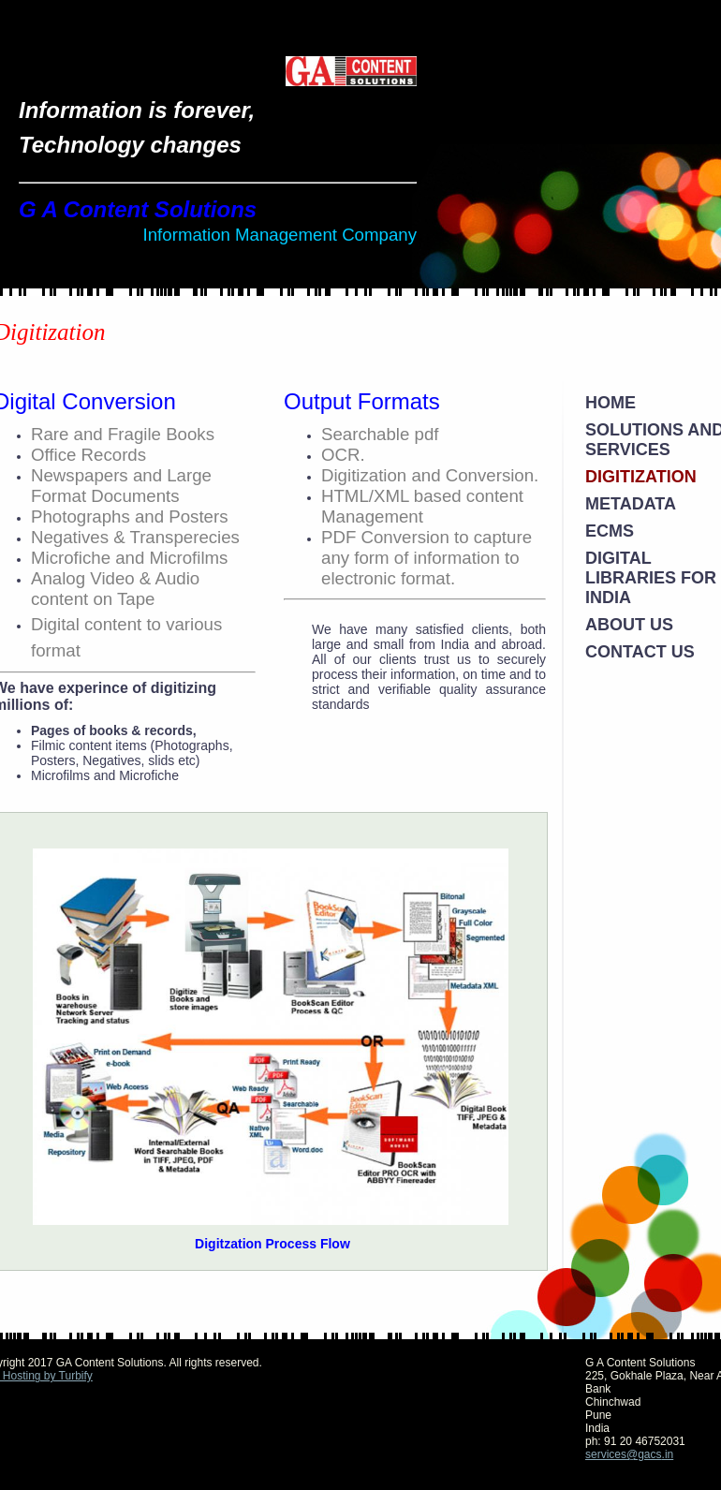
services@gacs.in (629, 1454)
